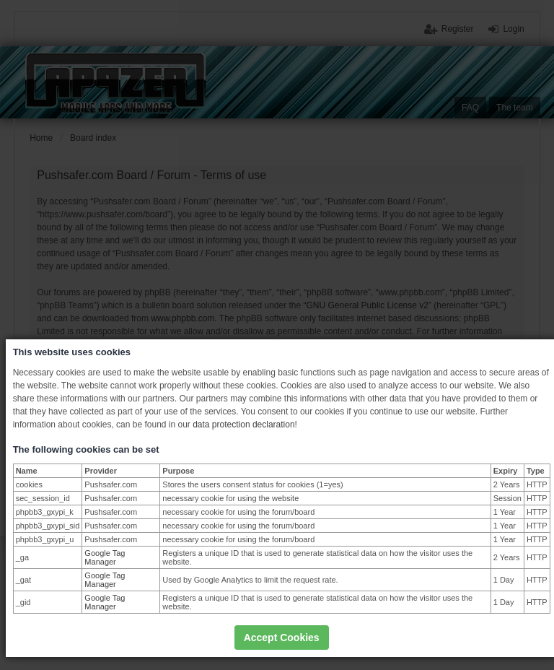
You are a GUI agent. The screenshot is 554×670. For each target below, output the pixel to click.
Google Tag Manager (104, 557)
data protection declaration (243, 424)
